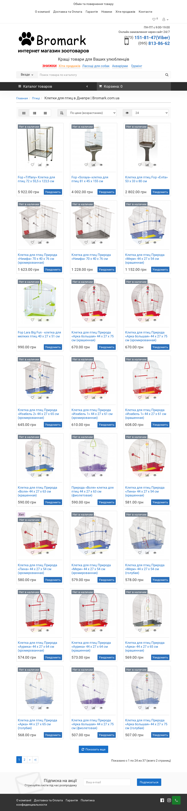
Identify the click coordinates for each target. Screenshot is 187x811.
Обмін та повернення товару (93, 4)
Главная (22, 98)
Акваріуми (120, 66)
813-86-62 (154, 43)
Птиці (36, 98)
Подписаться (149, 782)
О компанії (42, 11)
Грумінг (136, 66)
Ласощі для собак (95, 66)
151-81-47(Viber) (147, 37)
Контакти (145, 11)
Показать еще (93, 749)
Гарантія (92, 11)
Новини (106, 11)
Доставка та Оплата (67, 11)
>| (35, 759)
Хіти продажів (125, 11)
